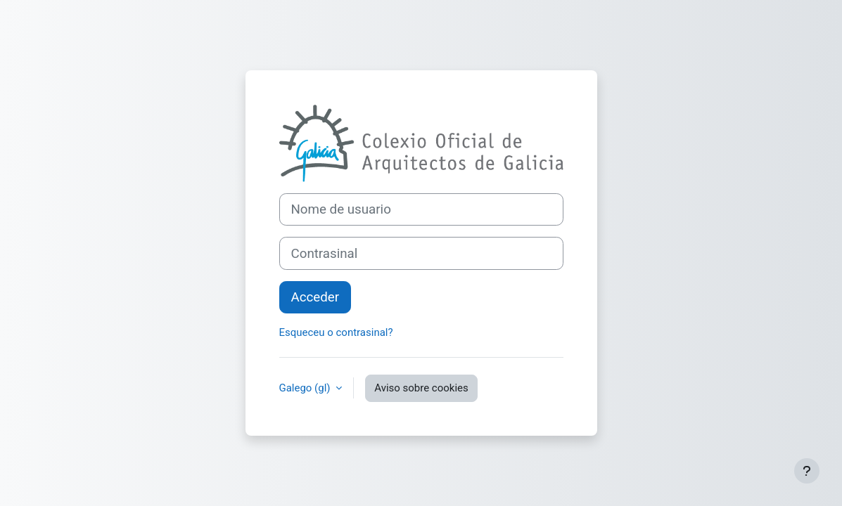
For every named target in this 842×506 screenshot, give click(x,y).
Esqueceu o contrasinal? (336, 332)
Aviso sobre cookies (421, 388)
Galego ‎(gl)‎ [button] (306, 388)
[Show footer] (806, 471)
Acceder (315, 297)
